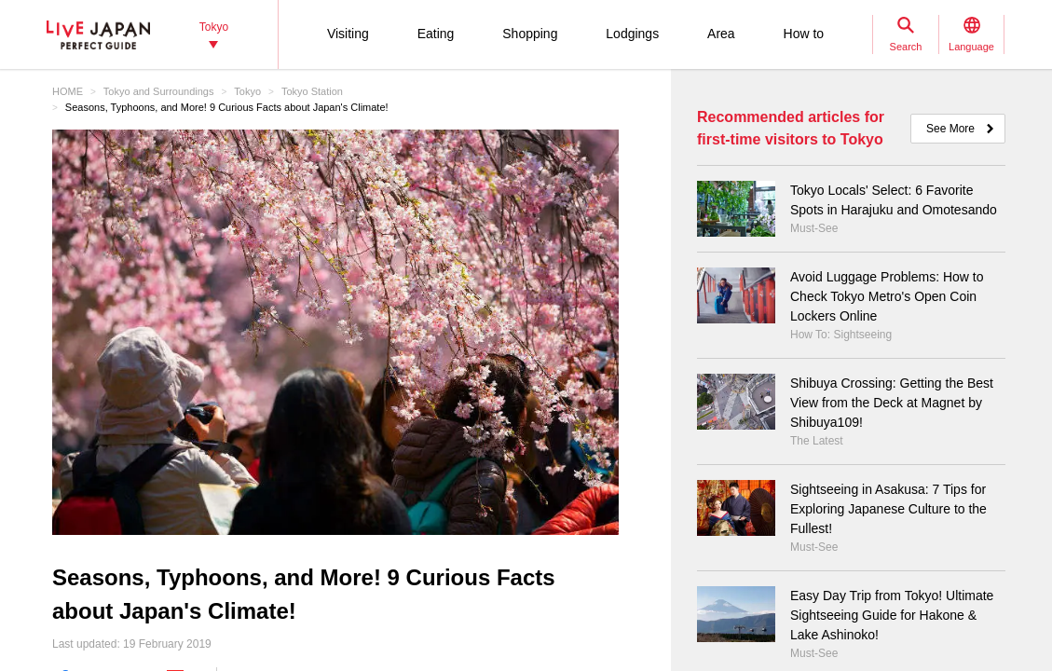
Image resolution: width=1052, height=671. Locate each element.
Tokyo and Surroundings (158, 91)
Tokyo (247, 91)
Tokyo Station (312, 91)
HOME (67, 91)
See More (950, 128)
